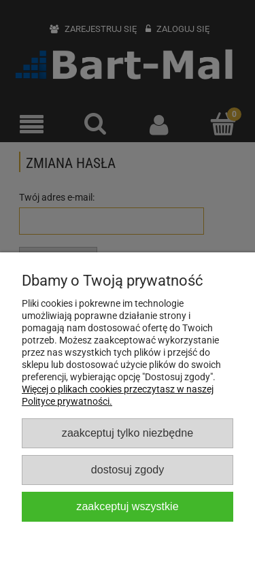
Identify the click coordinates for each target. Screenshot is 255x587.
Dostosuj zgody (127, 469)
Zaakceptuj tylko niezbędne (127, 432)
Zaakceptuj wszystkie (127, 506)
